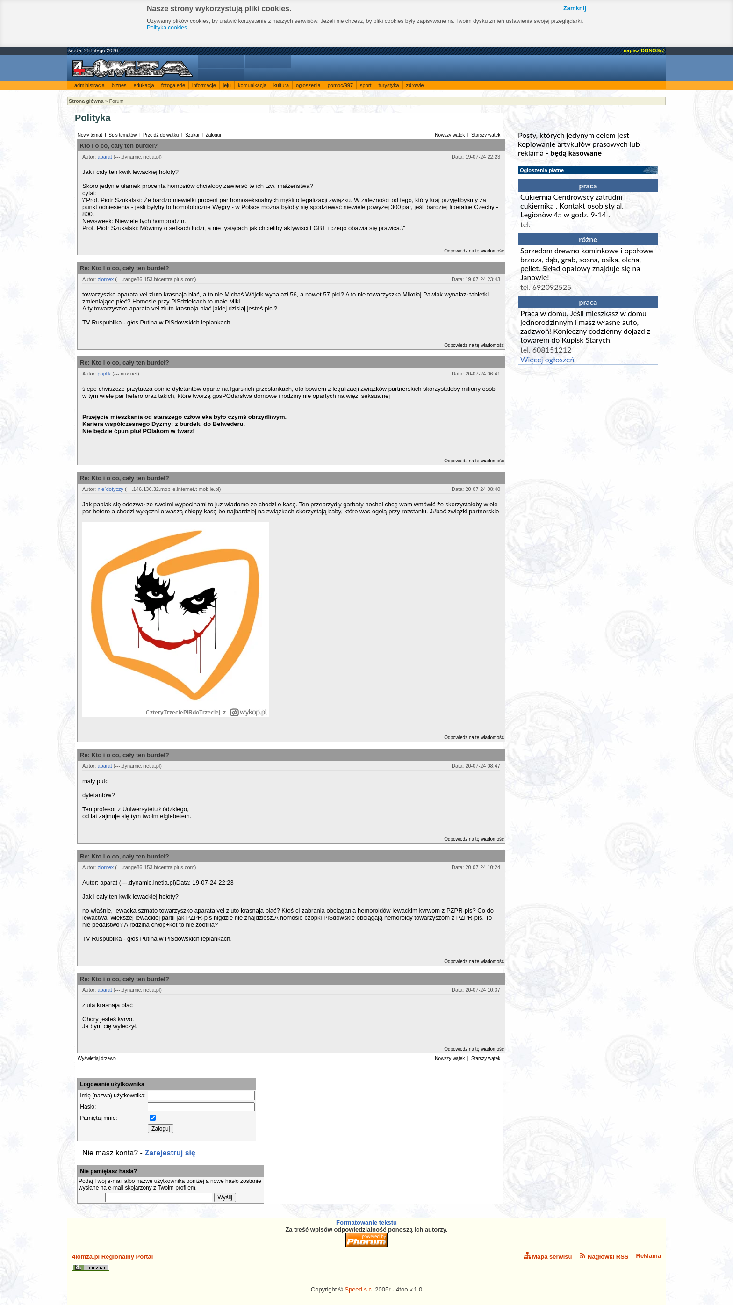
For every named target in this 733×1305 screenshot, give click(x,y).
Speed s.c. (359, 1289)
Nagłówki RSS (603, 1256)
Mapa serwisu (548, 1256)
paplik (104, 373)
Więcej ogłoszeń (547, 359)
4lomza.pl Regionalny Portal (112, 1262)
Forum (116, 101)
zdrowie (415, 85)
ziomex (105, 279)
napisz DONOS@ (644, 50)
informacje (204, 85)
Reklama (648, 1255)
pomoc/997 (340, 85)
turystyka (389, 85)
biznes (119, 85)
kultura (281, 85)
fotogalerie (173, 85)
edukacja (144, 85)
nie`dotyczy (110, 489)
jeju (227, 85)
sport (365, 85)
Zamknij (574, 8)
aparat (104, 156)
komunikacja (252, 85)
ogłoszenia (308, 85)
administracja (89, 85)
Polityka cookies (167, 27)
